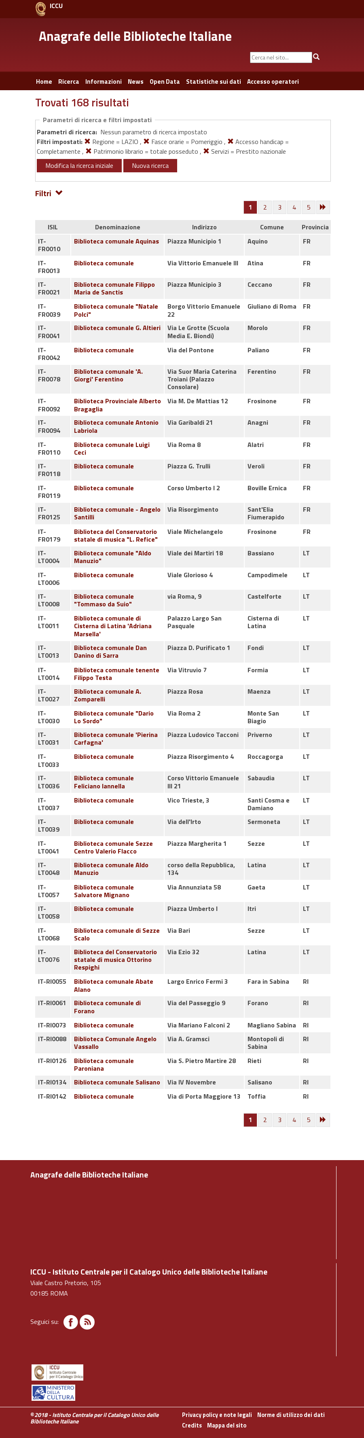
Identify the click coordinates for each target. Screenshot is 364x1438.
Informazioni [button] (103, 81)
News (136, 81)
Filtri (49, 192)
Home (44, 81)
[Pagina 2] (265, 207)
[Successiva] (323, 207)
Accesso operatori (273, 81)
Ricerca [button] (68, 81)
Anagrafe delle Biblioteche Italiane (135, 36)
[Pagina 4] (294, 207)
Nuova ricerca (150, 165)
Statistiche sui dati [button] (213, 81)
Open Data (165, 81)
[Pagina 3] (280, 207)
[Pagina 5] (309, 207)
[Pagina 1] (250, 207)
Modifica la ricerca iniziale (79, 165)
